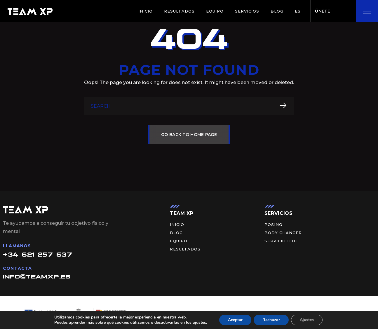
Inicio (145, 11)
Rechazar (271, 320)
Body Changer (283, 233)
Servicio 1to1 (280, 241)
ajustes (199, 322)
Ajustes (307, 320)
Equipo (215, 11)
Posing (273, 225)
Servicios (247, 11)
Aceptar (235, 320)
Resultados (179, 11)
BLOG (277, 11)
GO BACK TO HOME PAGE (189, 134)
